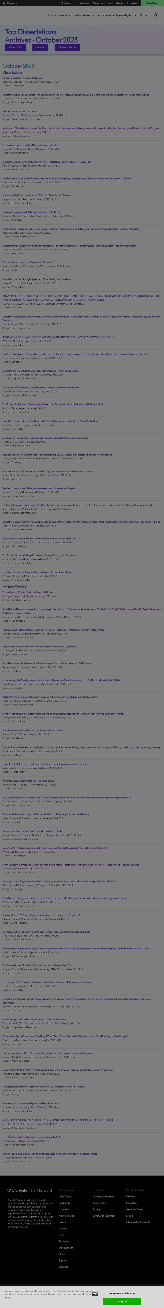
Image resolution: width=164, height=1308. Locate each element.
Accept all (122, 1301)
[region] (82, 1297)
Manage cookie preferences (122, 1293)
